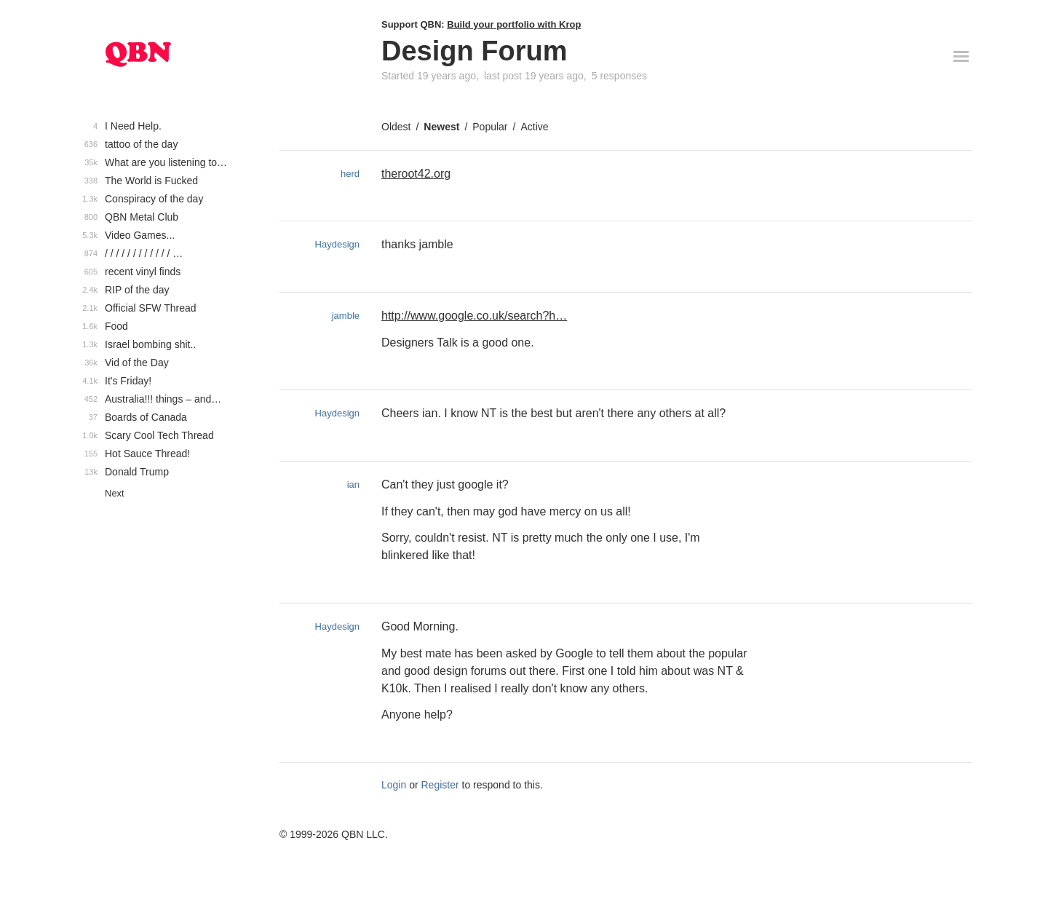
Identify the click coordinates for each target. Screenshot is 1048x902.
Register (440, 785)
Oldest (395, 126)
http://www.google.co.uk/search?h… (474, 315)
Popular (489, 126)
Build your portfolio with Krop (514, 24)
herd (350, 173)
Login (393, 785)
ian (353, 484)
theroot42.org (415, 173)
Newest (441, 126)
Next (114, 493)
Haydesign (337, 244)
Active (534, 126)
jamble (346, 315)
